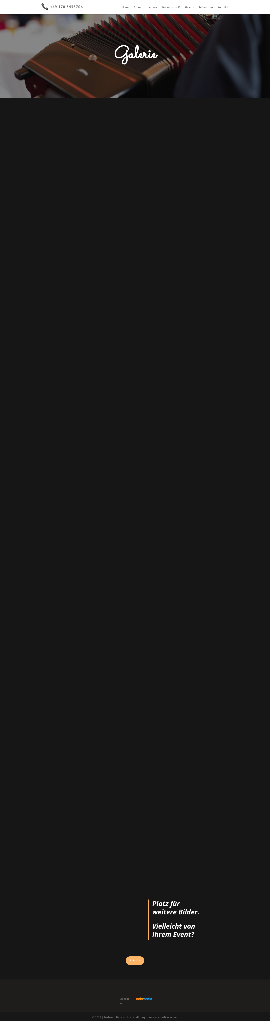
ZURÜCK (135, 960)
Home (125, 7)
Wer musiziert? (171, 7)
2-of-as (108, 1017)
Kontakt (223, 7)
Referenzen (206, 7)
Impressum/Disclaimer (163, 1017)
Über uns (151, 7)
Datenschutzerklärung (131, 1017)
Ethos (137, 7)
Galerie (189, 7)
